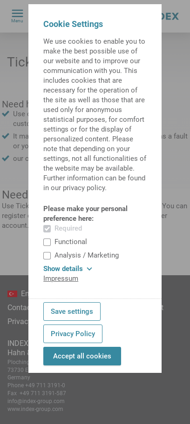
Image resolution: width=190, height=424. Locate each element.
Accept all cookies (82, 356)
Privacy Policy (73, 334)
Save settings (72, 311)
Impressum (60, 278)
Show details (67, 269)
